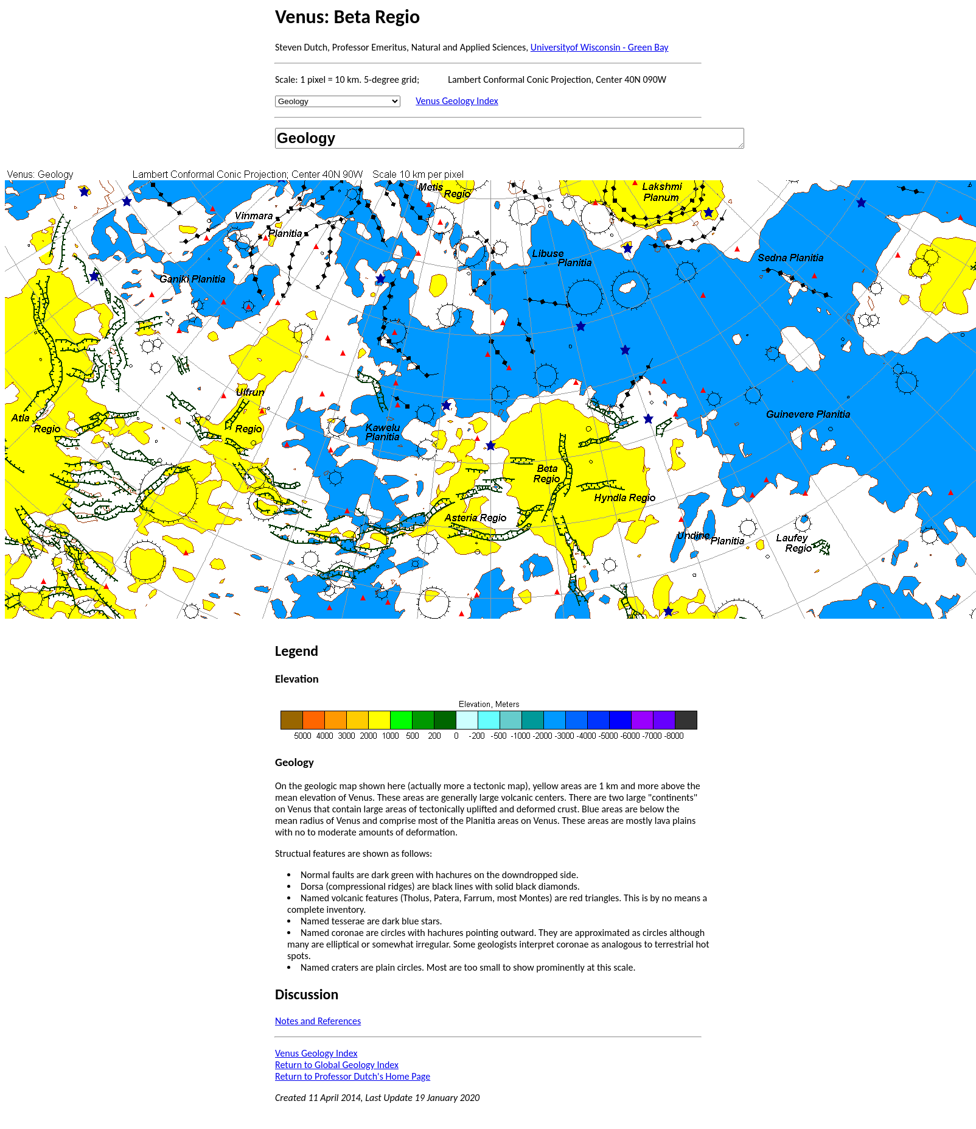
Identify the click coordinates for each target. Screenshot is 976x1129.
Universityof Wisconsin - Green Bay (600, 47)
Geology (509, 138)
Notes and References (318, 1021)
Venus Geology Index (457, 101)
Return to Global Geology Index (337, 1065)
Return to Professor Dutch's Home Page (352, 1076)
